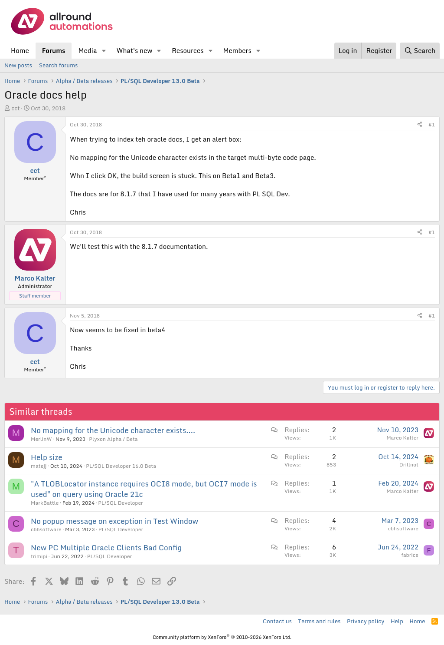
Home (20, 50)
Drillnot (408, 464)
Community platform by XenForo (222, 637)
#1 (431, 124)
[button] (104, 51)
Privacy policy (365, 621)
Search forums (58, 65)
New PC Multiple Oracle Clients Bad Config (106, 547)
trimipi (39, 556)
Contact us (277, 621)
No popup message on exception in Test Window (114, 521)
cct (15, 108)
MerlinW (41, 439)
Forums (53, 50)
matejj (38, 466)
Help (397, 621)
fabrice (409, 555)
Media (87, 50)
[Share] (419, 125)
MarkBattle (45, 503)
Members (237, 50)
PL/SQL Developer (120, 503)
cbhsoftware (46, 529)
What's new (134, 50)
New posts (18, 65)
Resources (187, 50)
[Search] (420, 51)
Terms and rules (319, 621)
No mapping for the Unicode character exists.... (113, 430)
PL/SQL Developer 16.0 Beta (121, 466)
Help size (46, 457)
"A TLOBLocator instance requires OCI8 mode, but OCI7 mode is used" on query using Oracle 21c (144, 489)
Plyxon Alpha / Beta (113, 439)
